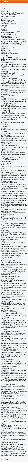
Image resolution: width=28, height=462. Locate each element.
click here (18, 31)
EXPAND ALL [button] (3, 10)
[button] (14, 11)
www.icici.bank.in (17, 436)
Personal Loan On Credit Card (5, 459)
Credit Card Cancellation (14, 436)
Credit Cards (13, 24)
